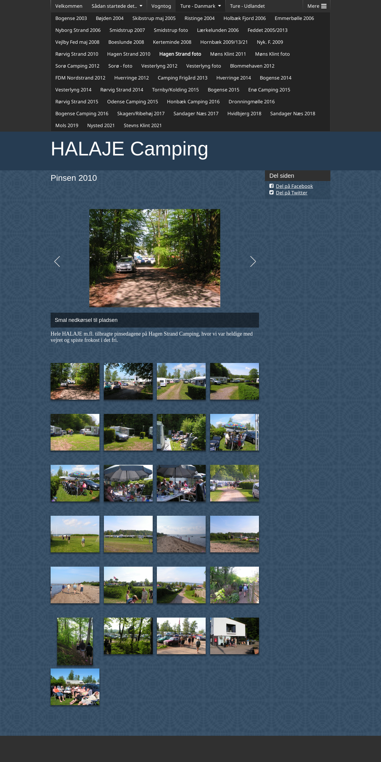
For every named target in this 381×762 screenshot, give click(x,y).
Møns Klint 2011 (228, 54)
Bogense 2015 (223, 89)
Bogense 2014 (275, 77)
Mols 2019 (66, 125)
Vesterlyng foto (203, 66)
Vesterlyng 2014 (73, 89)
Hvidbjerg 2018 (244, 113)
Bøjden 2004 (110, 18)
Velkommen (68, 6)
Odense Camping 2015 (132, 101)
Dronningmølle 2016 (252, 101)
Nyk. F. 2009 (270, 42)
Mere (317, 4)
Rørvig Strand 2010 (76, 54)
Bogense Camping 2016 (81, 113)
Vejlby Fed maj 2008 (77, 42)
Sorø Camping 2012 (77, 66)
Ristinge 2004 (200, 18)
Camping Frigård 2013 (182, 77)
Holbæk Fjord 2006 (245, 18)
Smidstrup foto (171, 30)
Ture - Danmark (198, 6)
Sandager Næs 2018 (292, 113)
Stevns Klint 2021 (143, 125)
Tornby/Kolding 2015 (175, 89)
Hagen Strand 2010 (128, 54)
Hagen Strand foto (180, 54)
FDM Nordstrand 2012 (80, 77)
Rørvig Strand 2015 (76, 101)
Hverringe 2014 (233, 77)
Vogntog (161, 6)
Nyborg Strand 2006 (78, 30)
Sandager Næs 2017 (196, 113)
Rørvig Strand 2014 (121, 89)
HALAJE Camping (129, 149)
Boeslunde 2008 (126, 42)
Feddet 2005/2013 (268, 30)
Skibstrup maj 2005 (154, 18)
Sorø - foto (120, 66)
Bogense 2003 (71, 18)
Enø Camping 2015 (269, 89)
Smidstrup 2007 (127, 30)
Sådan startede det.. (114, 6)
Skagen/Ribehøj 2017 (141, 113)
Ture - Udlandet (247, 6)
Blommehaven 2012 (252, 66)
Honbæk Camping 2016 (193, 101)
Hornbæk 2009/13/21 (224, 42)
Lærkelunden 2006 (218, 30)
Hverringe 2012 (131, 77)
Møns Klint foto (272, 54)
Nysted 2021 (101, 125)
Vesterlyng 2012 (159, 66)
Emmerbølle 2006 (294, 18)
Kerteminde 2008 (172, 42)
